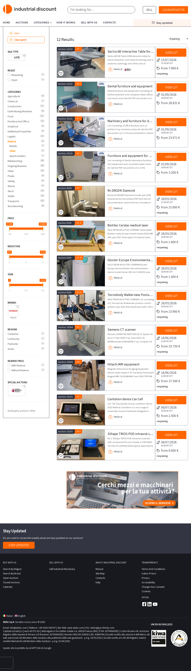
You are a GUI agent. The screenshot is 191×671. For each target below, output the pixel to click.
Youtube (155, 604)
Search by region (12, 569)
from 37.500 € (168, 381)
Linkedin (149, 604)
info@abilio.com (18, 627)
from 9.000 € (167, 450)
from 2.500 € (167, 416)
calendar (8, 586)
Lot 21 (79, 292)
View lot (171, 53)
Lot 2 (78, 361)
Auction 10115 (65, 118)
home (6, 22)
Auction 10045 (65, 362)
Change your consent (153, 586)
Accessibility (148, 582)
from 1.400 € (167, 242)
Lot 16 (79, 257)
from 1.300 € (167, 277)
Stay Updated (19, 545)
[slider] (9, 229)
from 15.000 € (168, 207)
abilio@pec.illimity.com (102, 627)
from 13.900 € (168, 311)
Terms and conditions (153, 569)
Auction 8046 (65, 188)
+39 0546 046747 (47, 627)
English (20, 615)
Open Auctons (10, 578)
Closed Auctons (11, 582)
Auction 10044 (65, 327)
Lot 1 (78, 49)
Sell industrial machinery (62, 569)
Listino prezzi (149, 573)
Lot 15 (79, 222)
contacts (109, 22)
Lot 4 (78, 431)
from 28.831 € (168, 103)
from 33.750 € (168, 346)
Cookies (146, 591)
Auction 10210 (65, 49)
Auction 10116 (65, 153)
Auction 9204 (64, 223)
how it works (66, 22)
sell (149, 10)
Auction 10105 (65, 396)
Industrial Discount (30, 9)
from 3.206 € (167, 172)
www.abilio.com (75, 627)
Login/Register (173, 10)
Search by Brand (12, 573)
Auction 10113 (65, 84)
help (98, 582)
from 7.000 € (167, 68)
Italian (8, 615)
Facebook (144, 604)
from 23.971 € (168, 138)
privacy (146, 578)
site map (100, 573)
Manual (99, 569)
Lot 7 (78, 188)
